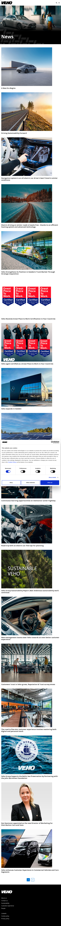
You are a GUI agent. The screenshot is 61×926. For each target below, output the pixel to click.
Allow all (49, 482)
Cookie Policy (12, 462)
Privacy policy (5, 918)
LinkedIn (3, 913)
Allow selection (30, 482)
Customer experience (7, 906)
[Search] (56, 2)
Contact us (4, 901)
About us (4, 898)
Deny (11, 482)
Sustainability (5, 903)
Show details (52, 477)
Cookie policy (5, 916)
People (3, 908)
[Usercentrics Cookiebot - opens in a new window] (52, 442)
